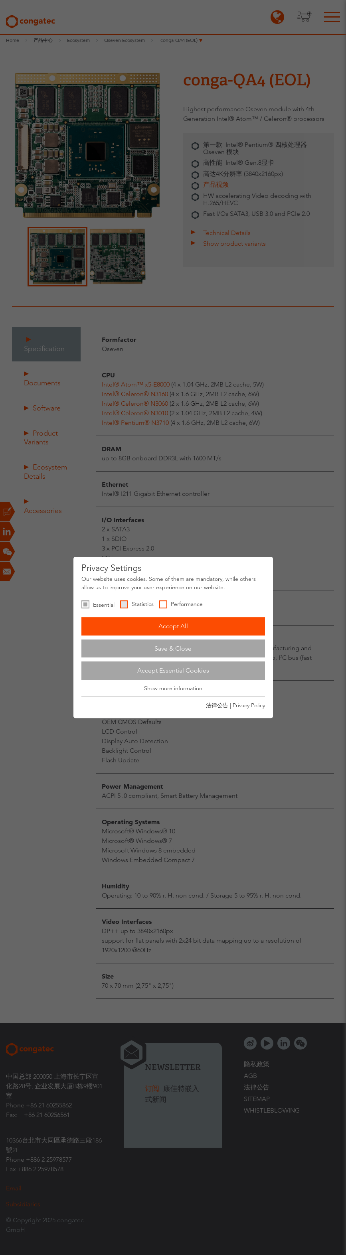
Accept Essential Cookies (173, 670)
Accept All (173, 626)
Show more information (173, 688)
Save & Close (173, 648)
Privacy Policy (249, 705)
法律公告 (217, 705)
